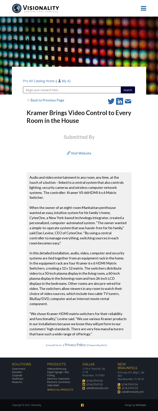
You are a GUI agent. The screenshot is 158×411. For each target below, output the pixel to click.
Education (17, 372)
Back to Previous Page (45, 100)
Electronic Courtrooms (58, 382)
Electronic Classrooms (58, 378)
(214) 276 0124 (94, 380)
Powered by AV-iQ (97, 345)
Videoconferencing (56, 368)
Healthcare (17, 378)
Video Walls (53, 385)
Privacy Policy (75, 345)
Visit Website (79, 153)
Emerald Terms (54, 345)
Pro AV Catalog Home (39, 81)
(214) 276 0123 (95, 384)
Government (18, 368)
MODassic (141, 405)
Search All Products (60, 389)
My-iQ (64, 81)
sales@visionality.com (98, 388)
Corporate (17, 375)
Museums (17, 382)
